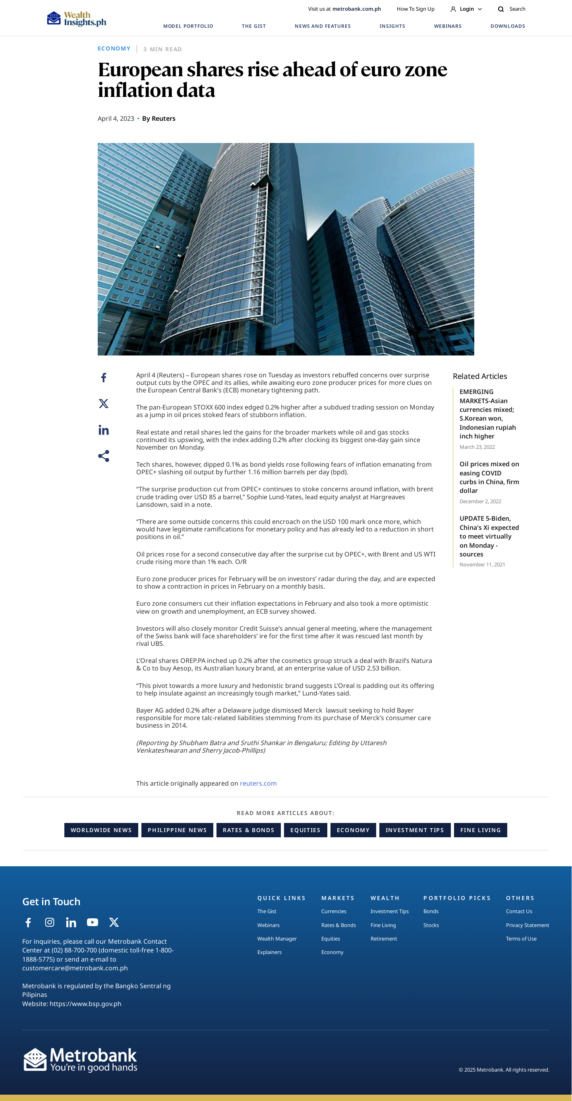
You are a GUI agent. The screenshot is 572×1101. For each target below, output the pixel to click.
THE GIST (254, 26)
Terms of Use (521, 938)
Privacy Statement (527, 925)
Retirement (384, 938)
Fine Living (480, 830)
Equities (305, 830)
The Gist (266, 911)
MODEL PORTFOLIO (188, 26)
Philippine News (177, 830)
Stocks (431, 925)
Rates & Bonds (248, 830)
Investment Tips (415, 830)
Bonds (431, 911)
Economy (353, 830)
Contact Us (519, 911)
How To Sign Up (416, 8)
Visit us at (344, 8)
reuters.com (258, 783)
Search (512, 8)
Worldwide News (101, 830)
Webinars (268, 925)
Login (466, 8)
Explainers (269, 952)
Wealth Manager (277, 938)
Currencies (333, 911)
